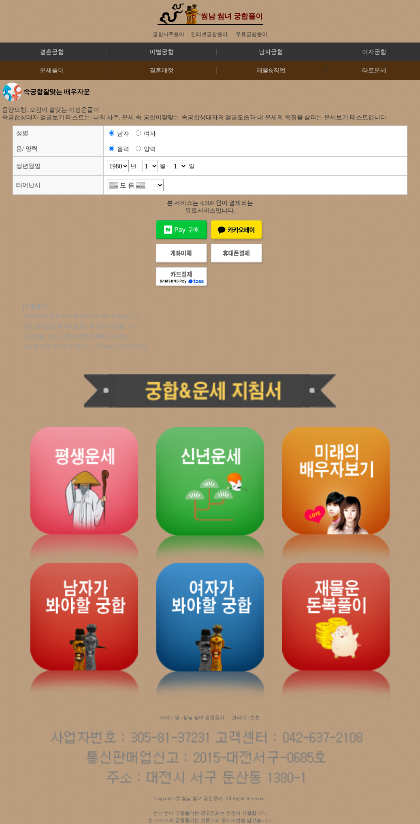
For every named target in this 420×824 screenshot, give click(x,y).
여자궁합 (374, 52)
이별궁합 (161, 52)
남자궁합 (271, 52)
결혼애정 (161, 70)
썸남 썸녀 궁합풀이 (232, 16)
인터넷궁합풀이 (209, 34)
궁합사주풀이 (168, 34)
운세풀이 (52, 70)
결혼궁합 (52, 52)
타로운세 (374, 70)
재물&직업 (271, 70)
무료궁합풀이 (251, 34)
